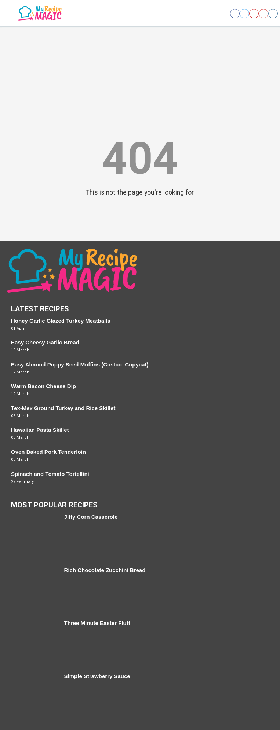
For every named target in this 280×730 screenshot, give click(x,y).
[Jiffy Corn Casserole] (34, 537)
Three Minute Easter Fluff (97, 623)
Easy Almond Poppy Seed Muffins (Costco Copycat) (80, 364)
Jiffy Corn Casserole (91, 517)
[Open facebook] (235, 13)
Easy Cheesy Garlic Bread (45, 342)
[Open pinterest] (254, 13)
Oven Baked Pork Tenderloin (48, 452)
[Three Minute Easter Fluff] (34, 643)
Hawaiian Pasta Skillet (40, 430)
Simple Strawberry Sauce (97, 676)
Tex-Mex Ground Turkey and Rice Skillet (63, 408)
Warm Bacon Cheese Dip (43, 386)
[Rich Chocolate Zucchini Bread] (34, 590)
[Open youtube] (263, 13)
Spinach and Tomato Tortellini (50, 474)
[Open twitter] (244, 13)
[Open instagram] (273, 13)
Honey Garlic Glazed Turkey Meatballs (60, 321)
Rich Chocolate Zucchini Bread (105, 570)
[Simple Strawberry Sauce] (34, 696)
